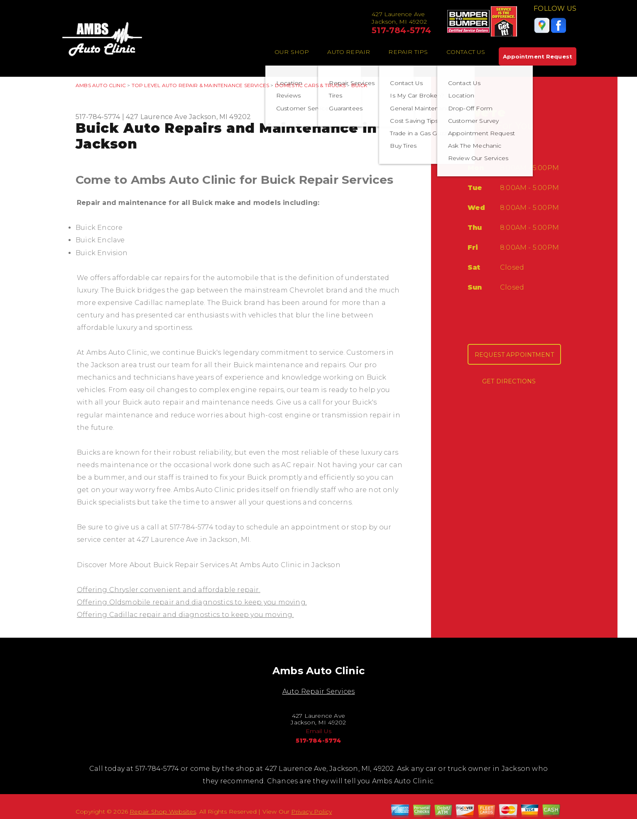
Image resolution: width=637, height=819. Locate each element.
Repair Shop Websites (163, 811)
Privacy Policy (311, 811)
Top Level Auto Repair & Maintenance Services (200, 85)
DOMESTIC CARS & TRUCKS (310, 85)
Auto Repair (348, 52)
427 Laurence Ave (156, 117)
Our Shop (291, 52)
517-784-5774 (401, 30)
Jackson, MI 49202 (220, 117)
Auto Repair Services (318, 691)
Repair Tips (408, 52)
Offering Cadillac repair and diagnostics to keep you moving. (185, 615)
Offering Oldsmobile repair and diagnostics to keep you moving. (192, 602)
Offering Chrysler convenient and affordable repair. (168, 590)
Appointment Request (537, 56)
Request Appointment (514, 354)
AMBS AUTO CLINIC (101, 85)
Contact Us (465, 52)
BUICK (359, 85)
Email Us (319, 731)
